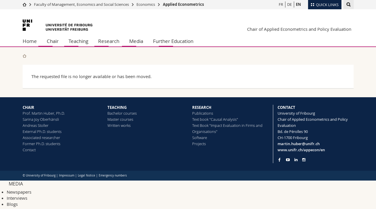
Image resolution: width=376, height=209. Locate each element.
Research (108, 41)
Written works (119, 125)
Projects (199, 143)
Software (199, 137)
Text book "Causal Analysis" (215, 119)
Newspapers (19, 192)
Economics (145, 4)
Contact (29, 149)
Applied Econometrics (183, 4)
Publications (202, 113)
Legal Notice (86, 175)
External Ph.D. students (42, 131)
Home (30, 41)
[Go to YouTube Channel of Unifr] (288, 160)
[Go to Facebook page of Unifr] (279, 159)
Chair (53, 41)
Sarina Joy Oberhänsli (41, 119)
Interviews (17, 198)
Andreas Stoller (35, 125)
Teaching (78, 41)
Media (136, 41)
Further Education (173, 41)
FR (281, 4)
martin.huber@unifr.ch (299, 143)
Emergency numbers (113, 175)
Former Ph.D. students (41, 143)
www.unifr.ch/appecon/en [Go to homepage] (301, 149)
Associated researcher (41, 137)
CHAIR (28, 107)
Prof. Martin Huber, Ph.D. (44, 113)
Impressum (66, 175)
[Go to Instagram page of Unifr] (303, 160)
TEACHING (117, 107)
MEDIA (16, 184)
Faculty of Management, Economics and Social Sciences (81, 4)
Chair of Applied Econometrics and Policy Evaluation (299, 29)
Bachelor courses (122, 113)
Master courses (120, 119)
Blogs (12, 204)
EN (298, 4)
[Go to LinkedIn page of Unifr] (296, 160)
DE (289, 4)
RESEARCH (201, 107)
